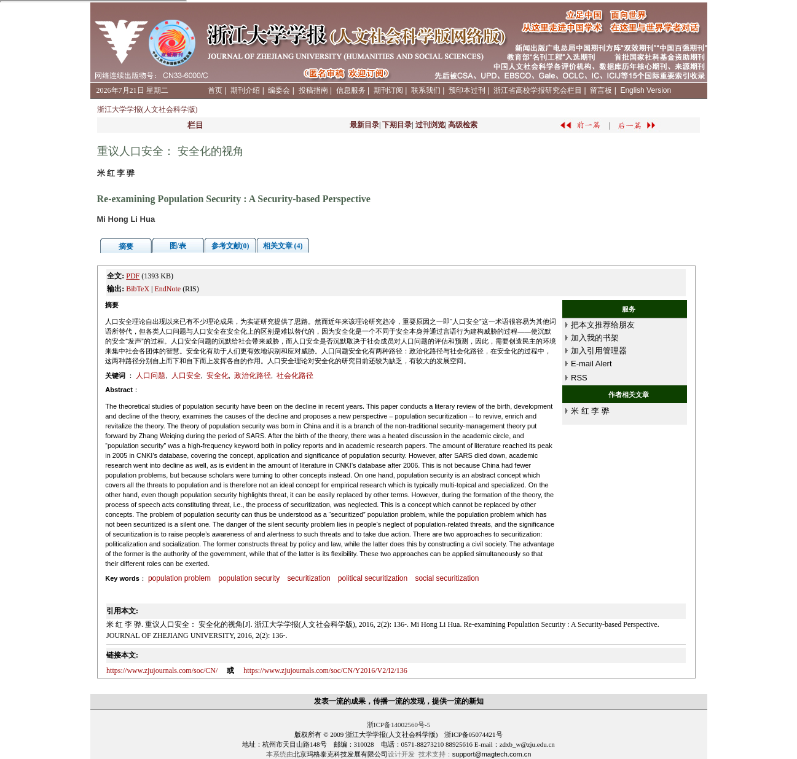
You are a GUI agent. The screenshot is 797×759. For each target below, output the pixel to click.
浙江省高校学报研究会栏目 (537, 90)
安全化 (217, 375)
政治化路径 (252, 375)
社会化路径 (295, 375)
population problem (179, 578)
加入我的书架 (595, 337)
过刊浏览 (430, 124)
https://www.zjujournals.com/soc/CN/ (162, 670)
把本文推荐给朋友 (603, 324)
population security (249, 578)
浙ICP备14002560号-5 (398, 724)
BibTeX (137, 289)
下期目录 (397, 124)
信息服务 (351, 90)
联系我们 (426, 90)
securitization (309, 578)
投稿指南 (313, 90)
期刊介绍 (245, 90)
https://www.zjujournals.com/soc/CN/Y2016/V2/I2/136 (325, 670)
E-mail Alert (591, 363)
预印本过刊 (467, 90)
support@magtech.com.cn (492, 754)
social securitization (447, 578)
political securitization (372, 578)
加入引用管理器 (599, 350)
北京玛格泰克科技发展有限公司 (340, 754)
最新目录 (364, 124)
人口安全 (186, 375)
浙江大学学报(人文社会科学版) (147, 109)
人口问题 (150, 375)
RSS (579, 377)
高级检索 (462, 124)
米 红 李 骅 (590, 410)
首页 (215, 90)
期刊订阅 (388, 90)
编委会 (279, 90)
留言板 (601, 90)
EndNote (167, 289)
